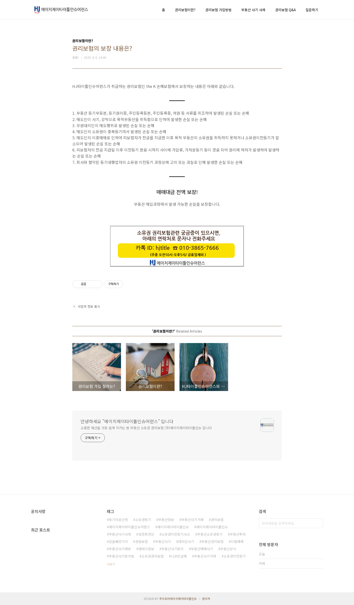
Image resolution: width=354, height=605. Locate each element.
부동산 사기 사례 (253, 9)
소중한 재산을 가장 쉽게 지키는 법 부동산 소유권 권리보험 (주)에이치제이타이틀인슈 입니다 (146, 427)
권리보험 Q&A (285, 9)
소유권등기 (143, 519)
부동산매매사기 (202, 548)
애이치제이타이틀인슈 (212, 526)
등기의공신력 (118, 519)
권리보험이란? (185, 9)
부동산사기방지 (172, 548)
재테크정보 (146, 548)
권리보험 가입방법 (218, 9)
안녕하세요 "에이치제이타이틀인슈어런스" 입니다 (127, 421)
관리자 (206, 598)
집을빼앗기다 (118, 541)
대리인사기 (186, 541)
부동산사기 (163, 541)
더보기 (111, 564)
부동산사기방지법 (121, 556)
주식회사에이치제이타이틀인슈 (178, 598)
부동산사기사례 (120, 534)
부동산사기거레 (205, 556)
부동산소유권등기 (210, 534)
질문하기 (312, 9)
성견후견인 (146, 534)
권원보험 (141, 541)
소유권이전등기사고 (175, 534)
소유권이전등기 (235, 556)
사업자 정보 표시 (86, 306)
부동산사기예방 (120, 548)
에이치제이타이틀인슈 (173, 526)
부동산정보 (166, 519)
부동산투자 (238, 534)
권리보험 (217, 519)
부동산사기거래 (192, 519)
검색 (318, 523)
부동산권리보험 (212, 541)
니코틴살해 (179, 556)
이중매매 (237, 541)
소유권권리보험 (152, 556)
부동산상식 (228, 548)
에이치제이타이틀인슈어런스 (129, 526)
